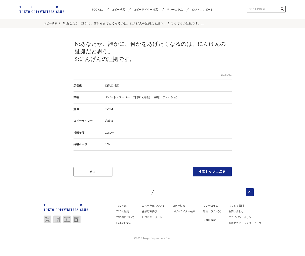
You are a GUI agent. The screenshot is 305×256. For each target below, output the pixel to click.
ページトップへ (250, 192)
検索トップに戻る (212, 171)
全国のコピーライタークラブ (245, 223)
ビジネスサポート (202, 9)
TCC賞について (125, 217)
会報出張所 (209, 219)
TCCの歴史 (122, 211)
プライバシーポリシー (241, 217)
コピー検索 (118, 9)
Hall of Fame (123, 223)
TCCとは (97, 9)
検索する (282, 9)
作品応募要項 (149, 211)
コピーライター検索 (145, 9)
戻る (93, 171)
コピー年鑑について (153, 205)
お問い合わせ (236, 211)
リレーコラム (175, 9)
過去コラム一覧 (212, 211)
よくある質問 (236, 205)
